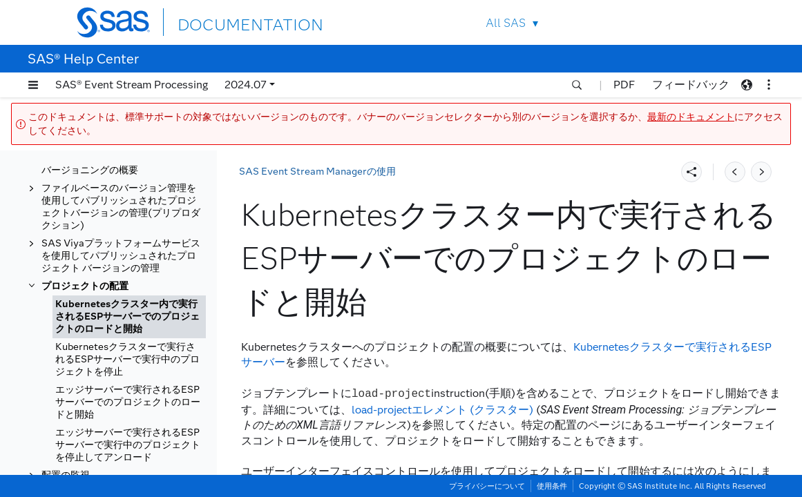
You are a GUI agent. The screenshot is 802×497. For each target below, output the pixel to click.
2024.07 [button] (246, 84)
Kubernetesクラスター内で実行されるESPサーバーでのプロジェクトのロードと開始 (127, 316)
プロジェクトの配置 (84, 286)
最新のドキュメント (690, 117)
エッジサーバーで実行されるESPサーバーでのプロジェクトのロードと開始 (127, 402)
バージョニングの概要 (89, 170)
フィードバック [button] (690, 84)
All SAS (506, 23)
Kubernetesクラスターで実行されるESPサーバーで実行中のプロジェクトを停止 (127, 359)
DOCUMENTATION (228, 21)
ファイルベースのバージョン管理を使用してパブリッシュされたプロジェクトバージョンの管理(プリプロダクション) (120, 206)
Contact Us (665, 22)
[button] (33, 85)
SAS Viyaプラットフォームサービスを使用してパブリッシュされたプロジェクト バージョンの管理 (120, 255)
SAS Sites (697, 22)
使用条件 (552, 486)
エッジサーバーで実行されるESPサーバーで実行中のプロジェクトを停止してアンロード (127, 445)
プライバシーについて (487, 486)
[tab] (129, 316)
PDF (624, 84)
